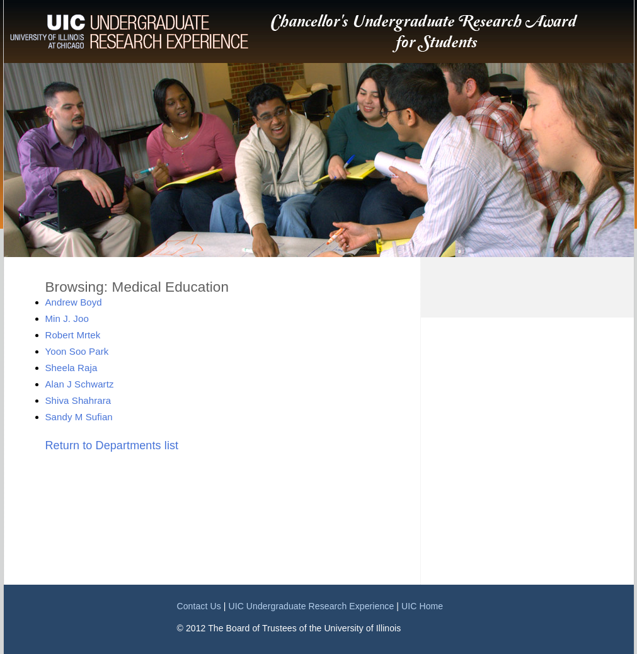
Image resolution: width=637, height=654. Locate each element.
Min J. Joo (67, 318)
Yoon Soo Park (77, 351)
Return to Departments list (112, 445)
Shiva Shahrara (78, 400)
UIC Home (422, 606)
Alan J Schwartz (79, 384)
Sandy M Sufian (79, 416)
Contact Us (199, 606)
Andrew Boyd (73, 302)
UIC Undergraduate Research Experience (311, 606)
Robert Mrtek (73, 335)
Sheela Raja (71, 367)
